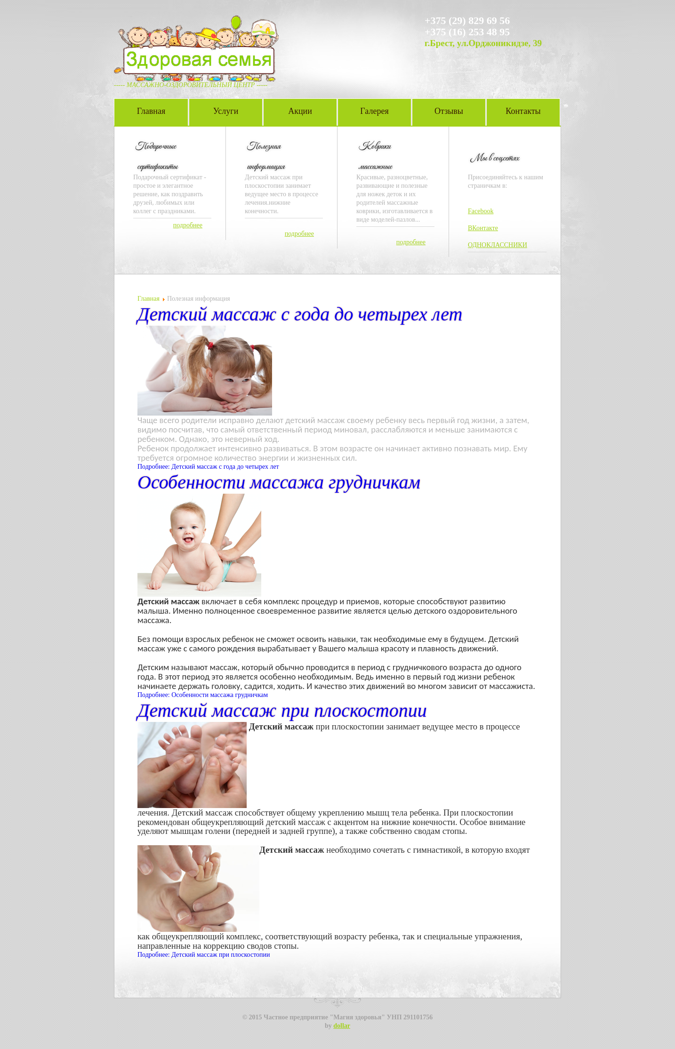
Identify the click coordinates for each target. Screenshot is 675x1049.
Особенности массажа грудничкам (278, 482)
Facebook (480, 211)
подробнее (187, 225)
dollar (341, 1025)
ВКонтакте (483, 228)
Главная (151, 111)
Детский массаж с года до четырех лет (299, 314)
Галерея (374, 111)
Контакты (523, 111)
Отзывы (448, 111)
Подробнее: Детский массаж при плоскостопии (203, 954)
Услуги (226, 111)
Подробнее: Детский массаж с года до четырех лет (208, 466)
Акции (300, 111)
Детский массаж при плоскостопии (282, 710)
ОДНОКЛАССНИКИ (497, 244)
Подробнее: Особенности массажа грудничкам (202, 694)
